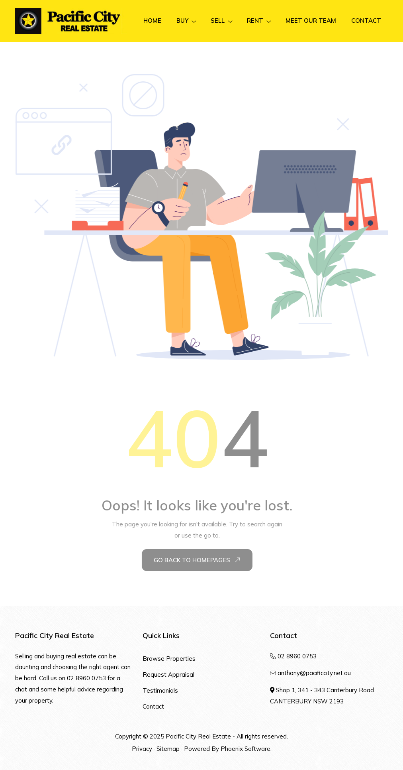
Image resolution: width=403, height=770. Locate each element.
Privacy (142, 748)
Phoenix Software (245, 748)
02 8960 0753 (86, 678)
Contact (153, 706)
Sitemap (168, 748)
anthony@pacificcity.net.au (314, 673)
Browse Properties (169, 658)
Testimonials (160, 690)
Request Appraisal (168, 674)
